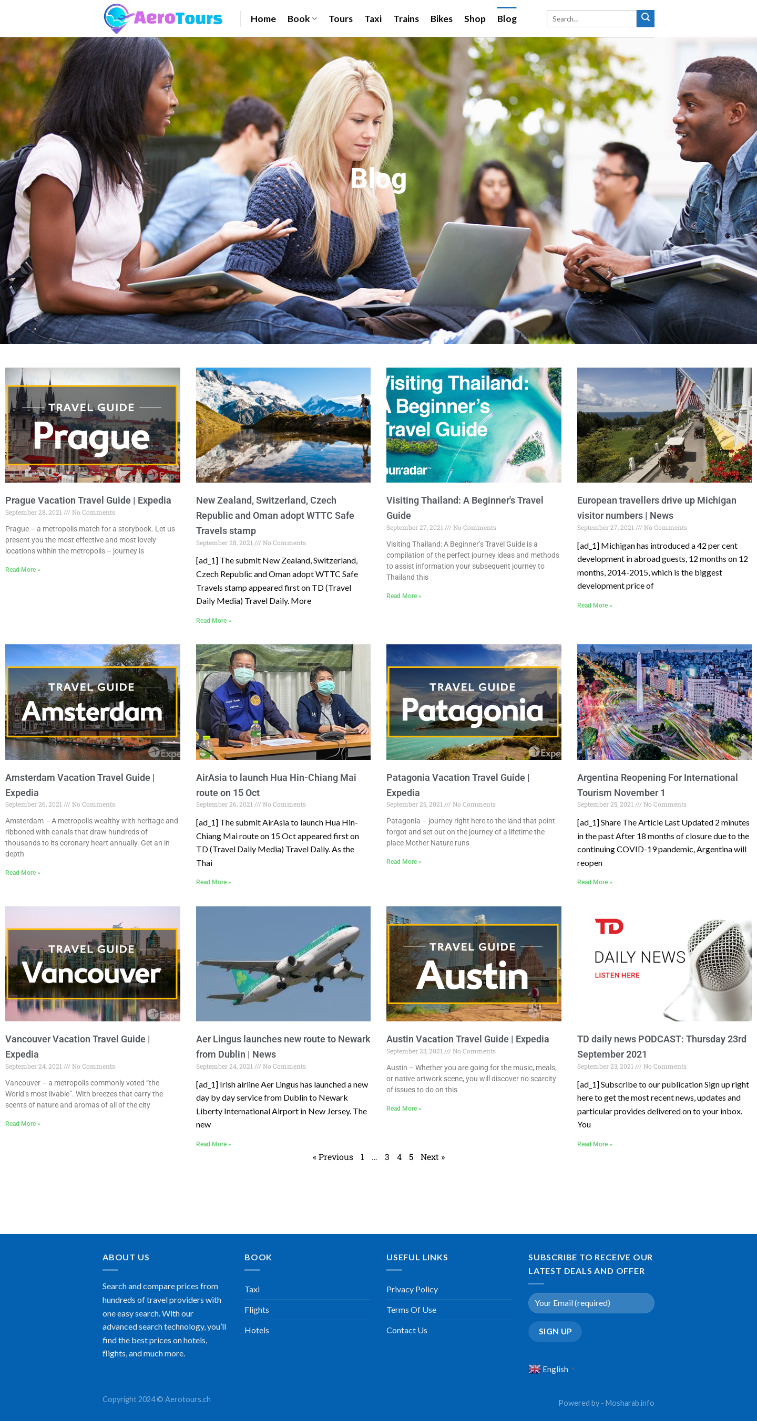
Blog (507, 18)
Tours (341, 18)
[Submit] (645, 19)
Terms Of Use (411, 1309)
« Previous (333, 1156)
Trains (406, 18)
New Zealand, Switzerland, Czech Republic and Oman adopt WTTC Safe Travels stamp (275, 515)
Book (302, 18)
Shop (475, 18)
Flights (256, 1309)
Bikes (442, 18)
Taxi (373, 18)
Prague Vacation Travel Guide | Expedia (88, 500)
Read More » (22, 569)
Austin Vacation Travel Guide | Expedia (467, 1038)
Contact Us (406, 1330)
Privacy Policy (412, 1289)
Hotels (256, 1330)
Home (263, 18)
